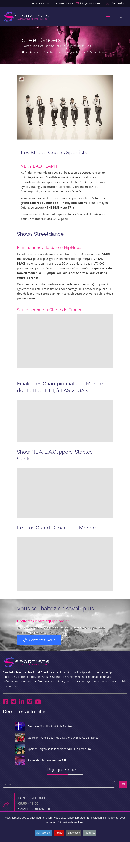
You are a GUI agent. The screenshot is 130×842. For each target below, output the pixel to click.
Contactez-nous (39, 640)
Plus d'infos (92, 833)
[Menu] (107, 16)
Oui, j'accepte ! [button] (41, 833)
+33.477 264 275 (40, 3)
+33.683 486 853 (64, 3)
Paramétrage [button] (74, 833)
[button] (115, 3)
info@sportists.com (91, 3)
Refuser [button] (58, 833)
